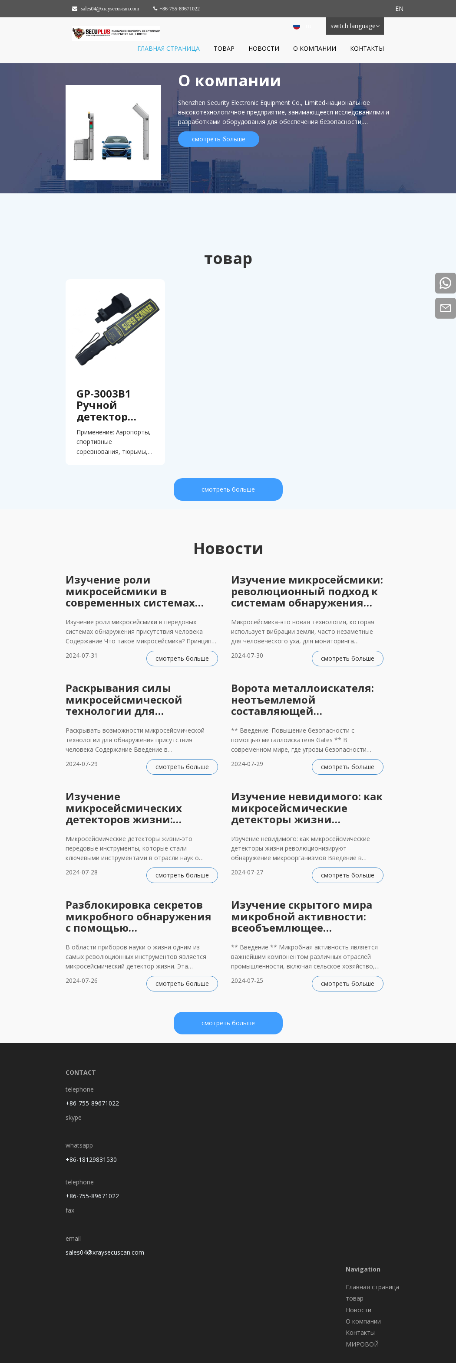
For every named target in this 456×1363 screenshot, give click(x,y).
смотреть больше (218, 139)
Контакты (367, 48)
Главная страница (168, 48)
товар (224, 48)
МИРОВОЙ (362, 1344)
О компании (314, 48)
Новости (263, 48)
